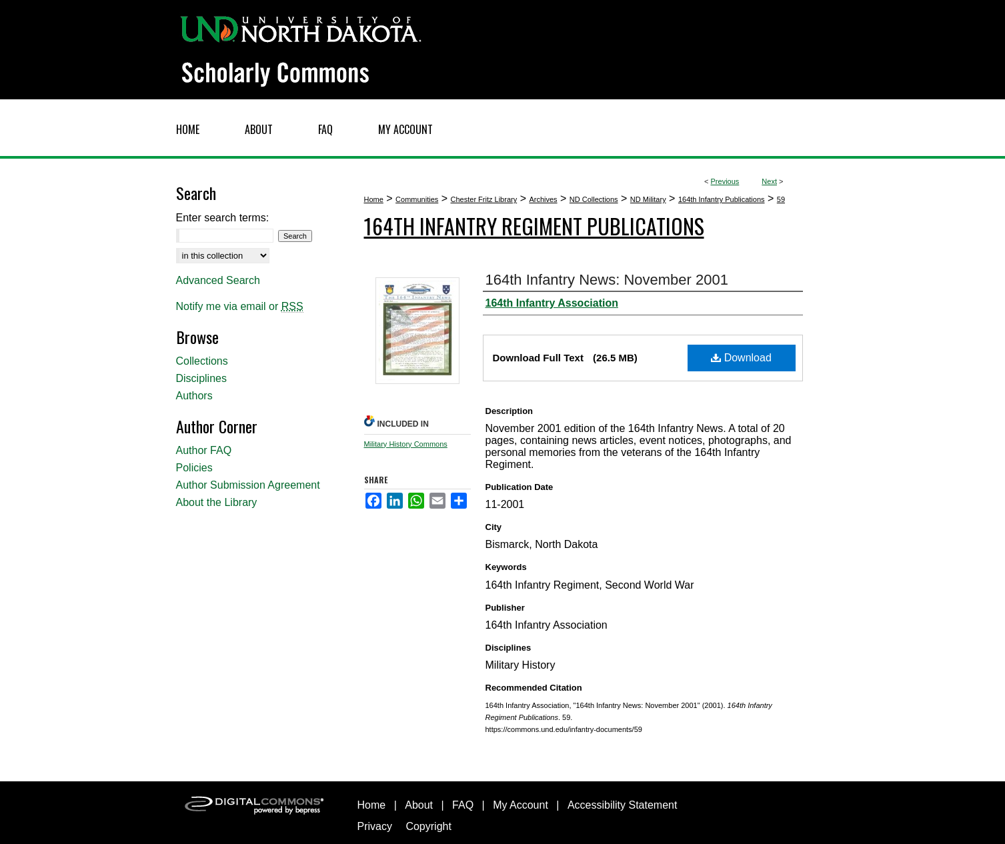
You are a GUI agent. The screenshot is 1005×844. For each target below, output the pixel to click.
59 (781, 199)
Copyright (428, 826)
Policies (194, 467)
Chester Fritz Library (484, 199)
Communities (416, 199)
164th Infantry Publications (721, 199)
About (419, 805)
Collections (202, 361)
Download (741, 357)
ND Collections (594, 199)
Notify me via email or (239, 307)
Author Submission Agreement (248, 485)
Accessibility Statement (623, 805)
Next (769, 181)
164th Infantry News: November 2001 (606, 279)
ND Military (648, 199)
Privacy (374, 826)
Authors (194, 395)
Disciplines (201, 378)
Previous (725, 181)
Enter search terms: (222, 217)
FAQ (462, 805)
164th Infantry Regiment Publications (534, 225)
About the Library (216, 502)
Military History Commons (405, 444)
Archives (543, 199)
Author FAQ (204, 450)
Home (373, 199)
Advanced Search (218, 280)
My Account (520, 805)
